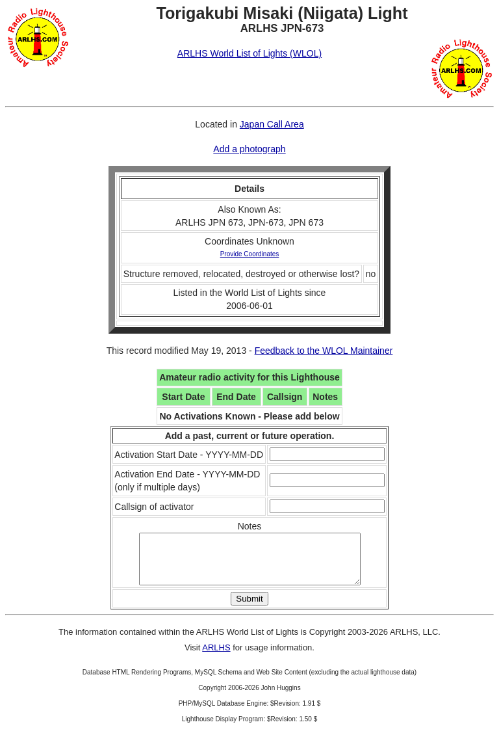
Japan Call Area (272, 124)
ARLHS (216, 657)
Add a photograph (249, 149)
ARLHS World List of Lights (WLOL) (249, 53)
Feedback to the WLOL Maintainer (324, 350)
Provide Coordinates (249, 254)
